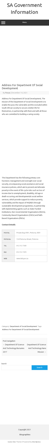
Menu (24, 22)
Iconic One (12, 442)
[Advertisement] (24, 54)
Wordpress (36, 442)
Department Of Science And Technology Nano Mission (36, 348)
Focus (7, 93)
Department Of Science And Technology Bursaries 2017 (13, 348)
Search (4, 363)
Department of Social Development (23, 326)
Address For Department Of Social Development (20, 329)
